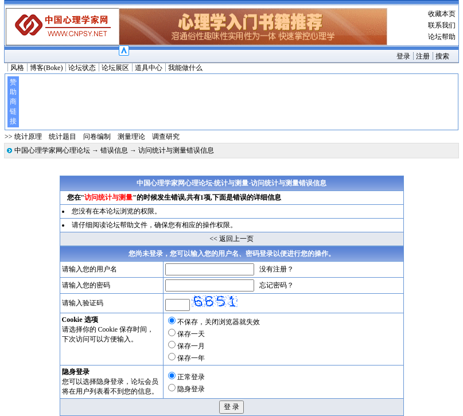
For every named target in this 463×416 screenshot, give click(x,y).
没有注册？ (276, 269)
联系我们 (442, 25)
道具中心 (148, 68)
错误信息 (114, 150)
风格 (17, 68)
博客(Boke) (46, 68)
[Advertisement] (237, 102)
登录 (403, 56)
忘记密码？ (276, 285)
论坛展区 (115, 68)
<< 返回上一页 (231, 239)
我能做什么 (185, 68)
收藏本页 (442, 14)
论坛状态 (82, 68)
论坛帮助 (442, 37)
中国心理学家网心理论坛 (52, 150)
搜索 (442, 56)
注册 (423, 56)
